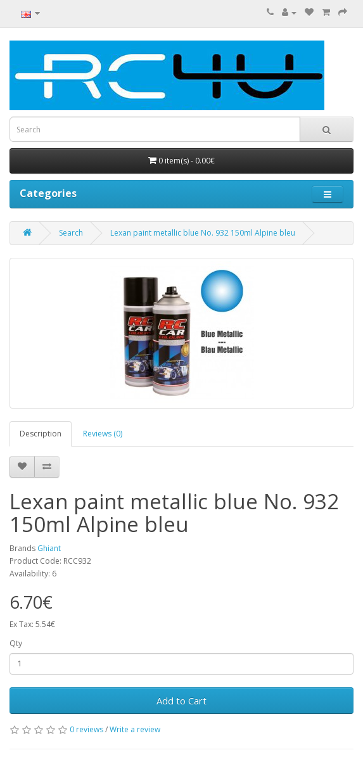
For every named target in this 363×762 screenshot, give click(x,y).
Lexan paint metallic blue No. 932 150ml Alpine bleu (202, 232)
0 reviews (86, 729)
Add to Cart (181, 700)
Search (71, 232)
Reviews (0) (102, 433)
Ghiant (49, 548)
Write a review (135, 729)
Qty (16, 643)
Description (40, 433)
